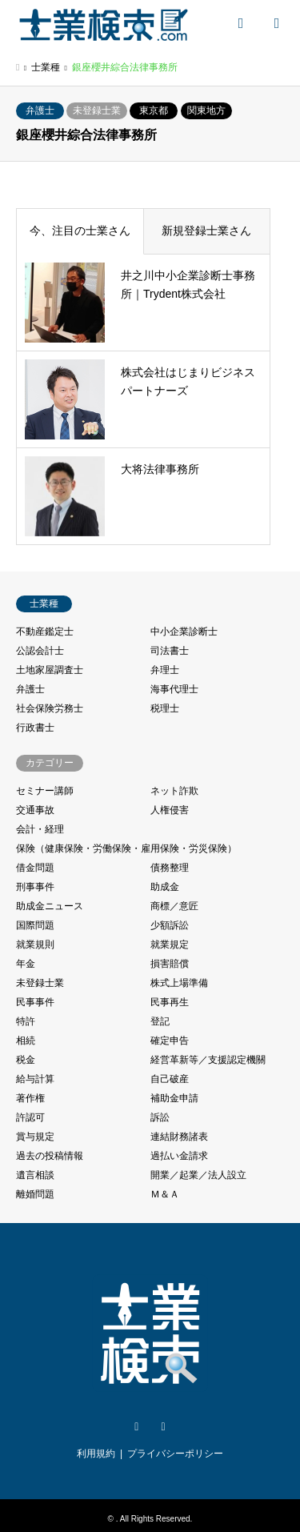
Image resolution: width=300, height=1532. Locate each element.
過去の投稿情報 (49, 1155)
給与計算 (35, 1079)
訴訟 (160, 1117)
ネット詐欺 (174, 790)
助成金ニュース (49, 906)
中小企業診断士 (184, 631)
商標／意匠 (174, 906)
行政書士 (35, 727)
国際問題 (35, 925)
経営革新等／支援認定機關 (208, 1059)
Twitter (136, 1427)
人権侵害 (169, 810)
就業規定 (169, 944)
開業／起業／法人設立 (198, 1175)
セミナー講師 (45, 790)
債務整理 (169, 867)
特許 (25, 1021)
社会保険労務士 (49, 708)
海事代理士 (174, 689)
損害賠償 (169, 963)
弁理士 (164, 670)
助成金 (164, 886)
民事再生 (169, 1002)
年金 (25, 963)
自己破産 (169, 1079)
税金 (25, 1059)
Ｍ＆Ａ (164, 1194)
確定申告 (169, 1040)
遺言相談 (35, 1175)
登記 (160, 1021)
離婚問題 (35, 1194)
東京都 (153, 110)
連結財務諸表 (179, 1136)
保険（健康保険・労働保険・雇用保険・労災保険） (126, 848)
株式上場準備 (179, 983)
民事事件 (35, 1002)
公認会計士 (40, 650)
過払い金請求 (179, 1155)
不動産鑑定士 (45, 631)
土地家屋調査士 (49, 670)
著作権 (30, 1098)
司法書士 (169, 650)
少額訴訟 (169, 925)
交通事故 (35, 810)
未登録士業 (97, 110)
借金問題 (35, 867)
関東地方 (206, 110)
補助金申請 (174, 1098)
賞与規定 (35, 1136)
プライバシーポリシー (175, 1453)
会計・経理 (40, 829)
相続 (25, 1040)
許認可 (30, 1117)
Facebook (163, 1427)
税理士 (164, 708)
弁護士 (40, 110)
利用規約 (96, 1453)
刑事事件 (35, 886)
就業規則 (35, 944)
